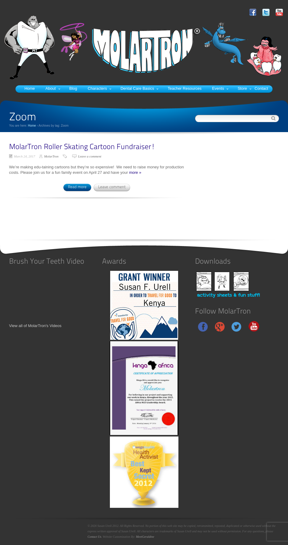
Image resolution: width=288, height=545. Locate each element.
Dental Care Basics (139, 88)
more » (135, 172)
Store (244, 88)
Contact (261, 88)
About (53, 88)
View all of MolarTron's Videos (35, 325)
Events (220, 88)
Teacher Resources (184, 88)
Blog (73, 88)
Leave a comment (89, 156)
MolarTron (51, 156)
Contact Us (94, 536)
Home (29, 88)
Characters (100, 88)
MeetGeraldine (145, 536)
